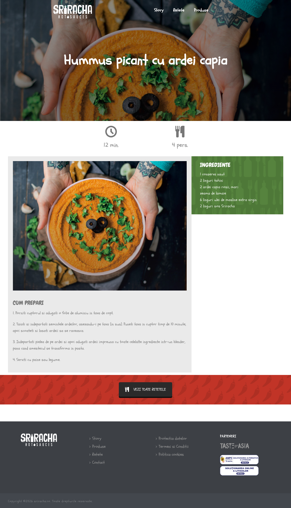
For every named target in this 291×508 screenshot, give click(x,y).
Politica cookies (170, 454)
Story (158, 10)
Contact (97, 462)
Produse (201, 10)
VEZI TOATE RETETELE (145, 389)
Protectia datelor (171, 438)
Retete (178, 10)
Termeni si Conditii (172, 446)
